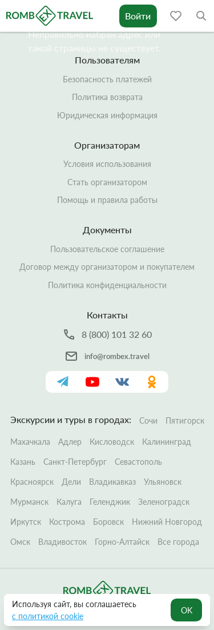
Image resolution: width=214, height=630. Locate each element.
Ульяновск (162, 482)
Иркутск (25, 522)
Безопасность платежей (107, 79)
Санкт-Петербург (75, 461)
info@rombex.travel (117, 356)
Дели (71, 482)
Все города (178, 542)
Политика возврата (107, 97)
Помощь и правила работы (107, 200)
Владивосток (62, 542)
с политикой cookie (47, 616)
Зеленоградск (163, 502)
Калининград (166, 441)
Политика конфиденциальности (107, 285)
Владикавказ (112, 482)
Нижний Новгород (167, 522)
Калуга (69, 502)
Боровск (108, 522)
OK (186, 610)
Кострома (67, 522)
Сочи (148, 420)
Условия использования (107, 164)
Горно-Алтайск (122, 542)
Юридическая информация (107, 115)
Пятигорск (184, 420)
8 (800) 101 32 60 (117, 334)
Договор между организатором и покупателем (107, 267)
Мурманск (29, 502)
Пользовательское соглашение (107, 249)
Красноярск (32, 482)
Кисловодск (112, 441)
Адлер (70, 441)
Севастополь (138, 461)
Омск (20, 542)
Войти (138, 15)
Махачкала (30, 441)
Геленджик (110, 502)
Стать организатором (107, 182)
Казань (22, 461)
